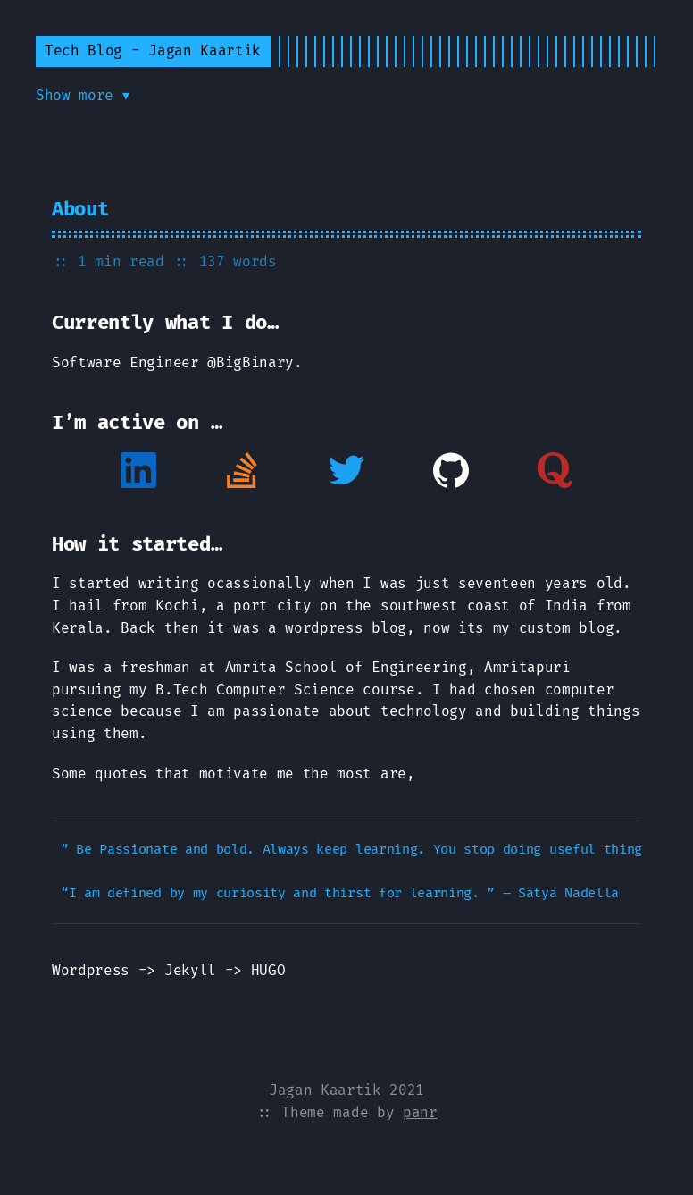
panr (420, 1112)
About (80, 209)
